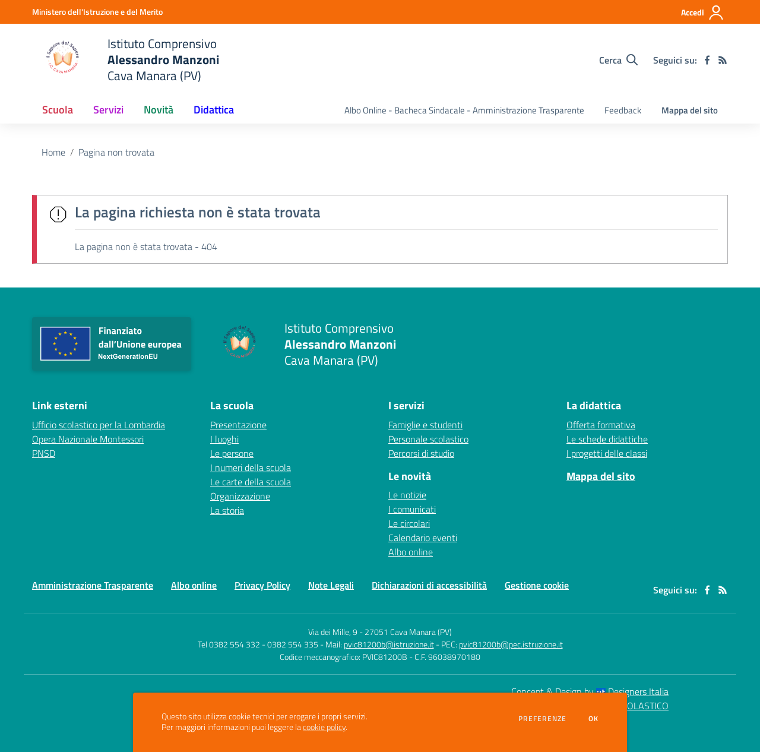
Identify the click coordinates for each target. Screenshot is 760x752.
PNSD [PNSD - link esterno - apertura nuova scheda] (43, 453)
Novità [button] (158, 110)
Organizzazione (240, 496)
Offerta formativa (600, 425)
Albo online (410, 552)
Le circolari (409, 523)
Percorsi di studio (421, 453)
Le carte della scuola (250, 482)
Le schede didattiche (607, 439)
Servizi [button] (108, 110)
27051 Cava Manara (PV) (408, 631)
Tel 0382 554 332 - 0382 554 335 (258, 644)
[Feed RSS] (722, 60)
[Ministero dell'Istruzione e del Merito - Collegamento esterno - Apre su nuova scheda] (97, 11)
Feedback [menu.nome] (622, 110)
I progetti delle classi (606, 453)
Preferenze (542, 718)
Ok (593, 718)
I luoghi (224, 439)
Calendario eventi (422, 537)
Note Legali (331, 585)
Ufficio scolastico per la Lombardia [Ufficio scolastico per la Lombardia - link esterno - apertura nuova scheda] (98, 425)
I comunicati (412, 509)
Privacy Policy (262, 585)
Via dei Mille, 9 (332, 631)
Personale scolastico (428, 439)
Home (53, 152)
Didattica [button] (214, 110)
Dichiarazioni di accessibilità (429, 585)
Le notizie (407, 495)
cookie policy (324, 727)
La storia (227, 510)
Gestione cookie (537, 585)
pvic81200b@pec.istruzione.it (511, 644)
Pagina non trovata (116, 152)
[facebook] (707, 60)
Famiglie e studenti (425, 425)
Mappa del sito (689, 110)
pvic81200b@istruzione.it (389, 644)
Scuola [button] (57, 110)
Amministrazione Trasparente (92, 585)
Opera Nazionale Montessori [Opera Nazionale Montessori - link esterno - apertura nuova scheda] (88, 439)
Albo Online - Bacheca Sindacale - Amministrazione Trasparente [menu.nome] (464, 110)
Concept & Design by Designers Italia (590, 691)
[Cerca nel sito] (618, 60)
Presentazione (238, 425)
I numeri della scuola (250, 467)
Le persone (232, 453)
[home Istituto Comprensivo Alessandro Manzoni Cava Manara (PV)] (125, 60)
